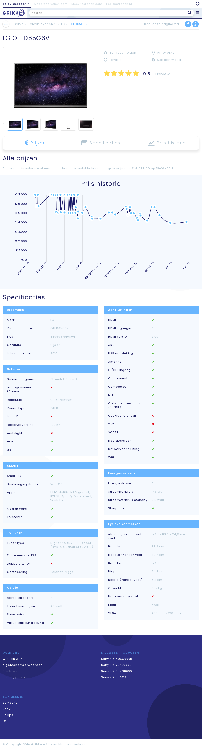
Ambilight (14, 433)
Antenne (115, 362)
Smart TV (14, 476)
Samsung (10, 703)
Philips (8, 715)
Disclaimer (11, 671)
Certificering (17, 572)
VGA (111, 424)
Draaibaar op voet (123, 597)
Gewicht (114, 588)
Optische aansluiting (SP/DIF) (125, 405)
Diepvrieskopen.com (86, 4)
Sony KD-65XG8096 (116, 671)
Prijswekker (164, 52)
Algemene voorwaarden (23, 665)
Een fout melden (120, 52)
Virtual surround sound (25, 623)
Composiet (117, 387)
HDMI (112, 320)
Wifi (111, 457)
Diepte (113, 572)
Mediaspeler (17, 509)
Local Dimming (19, 417)
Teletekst (14, 517)
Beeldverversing (20, 425)
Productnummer (20, 328)
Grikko (19, 24)
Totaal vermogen (21, 606)
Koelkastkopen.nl (119, 4)
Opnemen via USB (21, 555)
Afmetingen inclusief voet (124, 536)
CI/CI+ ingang (119, 370)
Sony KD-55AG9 (113, 677)
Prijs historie (167, 143)
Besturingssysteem (22, 484)
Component (117, 378)
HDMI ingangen (120, 328)
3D (9, 450)
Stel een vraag (166, 60)
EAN (10, 337)
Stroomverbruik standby (127, 500)
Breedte (114, 563)
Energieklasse (119, 483)
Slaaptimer (117, 508)
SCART (113, 432)
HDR (10, 442)
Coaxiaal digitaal (122, 416)
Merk (11, 320)
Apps (11, 493)
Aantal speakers (20, 598)
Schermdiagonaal (21, 379)
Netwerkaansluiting (123, 449)
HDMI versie (117, 337)
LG (63, 24)
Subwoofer (16, 615)
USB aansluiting (120, 353)
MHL (111, 395)
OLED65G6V (78, 24)
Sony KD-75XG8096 (116, 665)
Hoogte (114, 547)
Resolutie (14, 400)
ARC (111, 345)
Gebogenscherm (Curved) (21, 390)
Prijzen (35, 143)
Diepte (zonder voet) (125, 580)
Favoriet (113, 60)
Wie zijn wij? (12, 659)
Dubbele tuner (18, 564)
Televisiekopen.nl (17, 4)
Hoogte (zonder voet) (126, 555)
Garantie (14, 345)
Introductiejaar (19, 353)
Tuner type (15, 543)
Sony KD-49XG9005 (116, 659)
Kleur (112, 605)
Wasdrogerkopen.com (51, 4)
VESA (112, 613)
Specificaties (100, 143)
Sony (7, 709)
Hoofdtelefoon (120, 441)
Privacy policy (14, 677)
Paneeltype (16, 408)
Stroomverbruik (120, 492)
